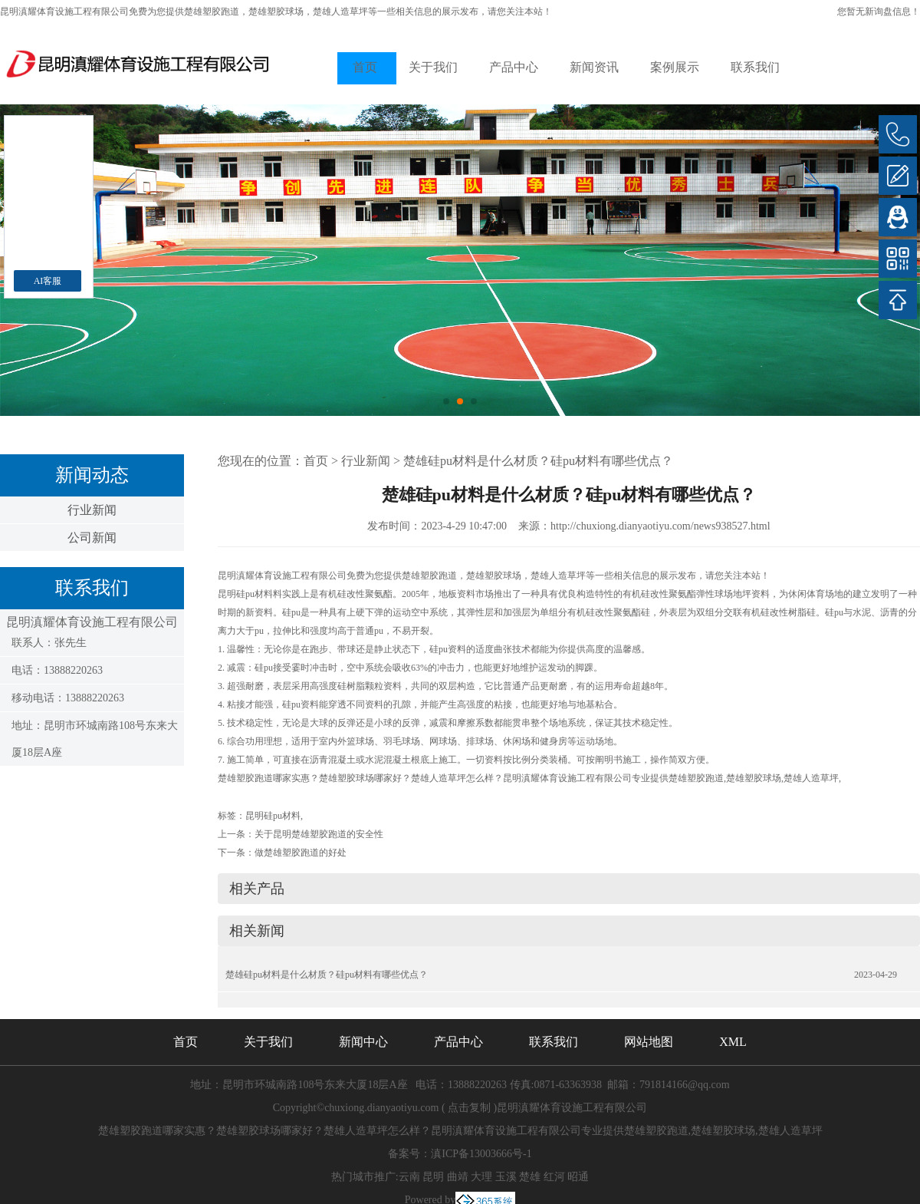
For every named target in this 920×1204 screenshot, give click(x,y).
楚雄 (529, 1177)
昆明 (433, 1177)
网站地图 (648, 1041)
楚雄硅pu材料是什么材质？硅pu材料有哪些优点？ (538, 460)
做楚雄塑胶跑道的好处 (301, 852)
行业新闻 (92, 509)
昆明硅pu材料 (273, 815)
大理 (481, 1177)
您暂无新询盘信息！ (878, 11)
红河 (554, 1177)
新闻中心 (363, 1041)
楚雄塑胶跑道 (211, 11)
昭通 (578, 1177)
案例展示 (674, 67)
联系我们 (755, 67)
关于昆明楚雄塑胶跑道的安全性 (319, 834)
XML (733, 1041)
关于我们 (433, 67)
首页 (365, 67)
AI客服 (48, 280)
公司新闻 (92, 537)
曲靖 (457, 1177)
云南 (409, 1177)
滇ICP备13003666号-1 (481, 1153)
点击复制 (469, 1107)
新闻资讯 (594, 67)
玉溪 (506, 1177)
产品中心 (513, 67)
